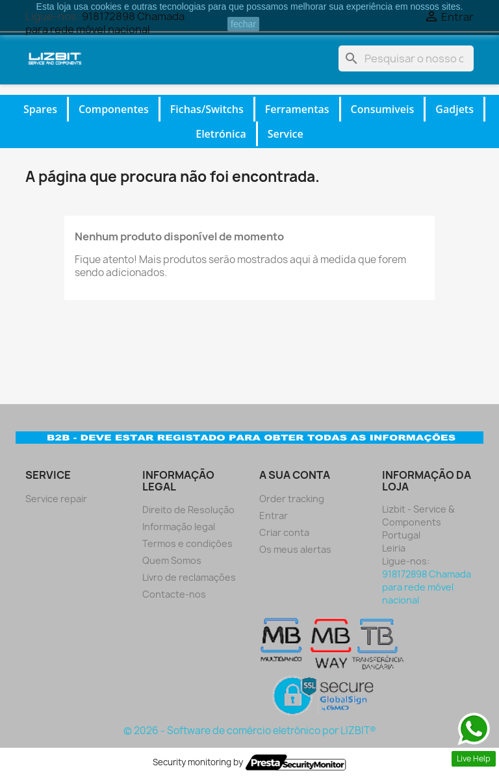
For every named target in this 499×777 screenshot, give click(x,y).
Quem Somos (171, 560)
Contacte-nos (174, 594)
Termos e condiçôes (187, 543)
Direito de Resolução (188, 509)
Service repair (56, 498)
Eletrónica (221, 134)
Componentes (114, 109)
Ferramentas (297, 109)
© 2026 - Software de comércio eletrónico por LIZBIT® (249, 730)
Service (285, 134)
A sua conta (294, 475)
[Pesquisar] (406, 58)
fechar (243, 24)
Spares (40, 109)
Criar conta (284, 532)
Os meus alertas (295, 549)
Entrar (273, 515)
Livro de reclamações (189, 577)
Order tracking (291, 498)
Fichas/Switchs (207, 109)
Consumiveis (383, 109)
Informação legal (178, 526)
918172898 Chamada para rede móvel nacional (426, 587)
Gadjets (454, 109)
